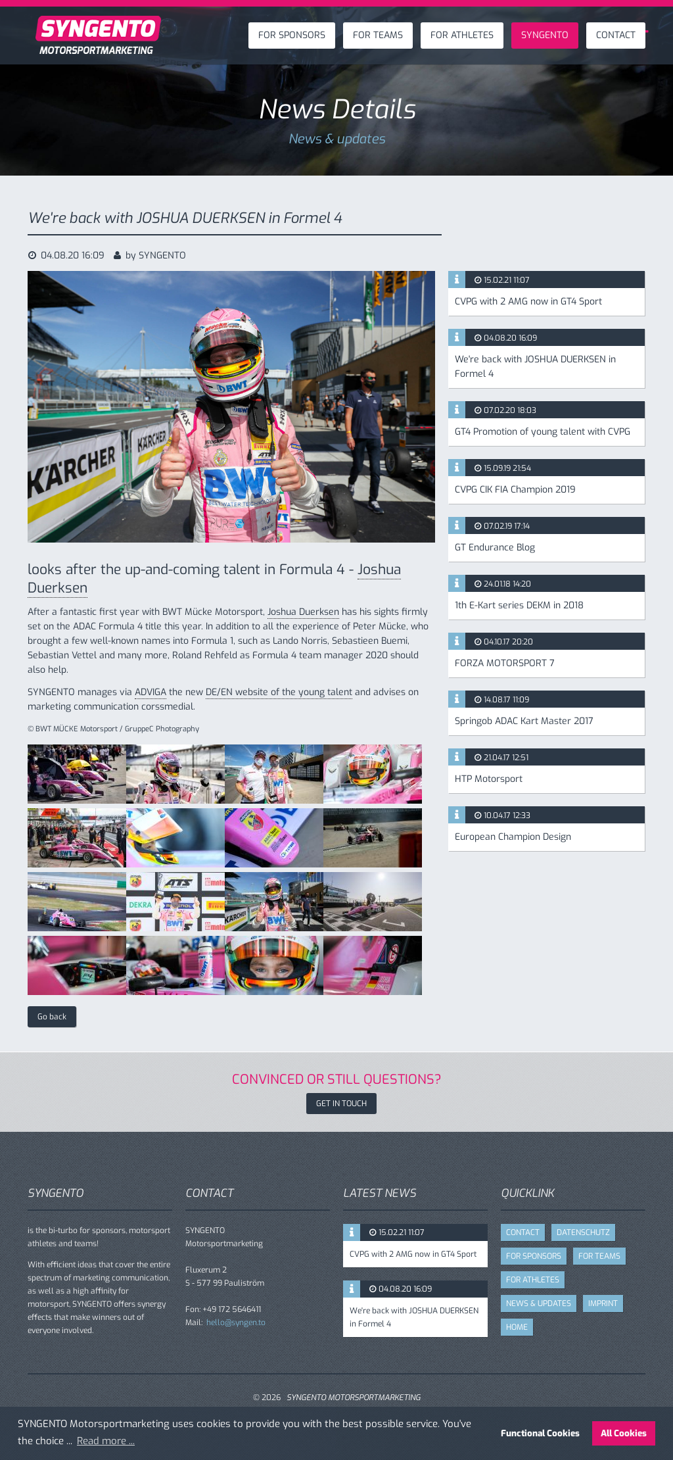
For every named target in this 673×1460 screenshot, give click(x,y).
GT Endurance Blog (495, 547)
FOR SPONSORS (291, 35)
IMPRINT (603, 1303)
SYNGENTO (545, 35)
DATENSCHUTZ (583, 1232)
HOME (517, 1327)
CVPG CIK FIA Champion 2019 (515, 489)
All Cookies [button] (624, 1433)
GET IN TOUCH (341, 1103)
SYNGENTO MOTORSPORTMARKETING (354, 1397)
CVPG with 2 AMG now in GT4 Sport (528, 301)
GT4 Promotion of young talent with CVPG (542, 432)
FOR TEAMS (378, 35)
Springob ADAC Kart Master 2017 (524, 721)
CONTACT (616, 35)
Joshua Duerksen (303, 612)
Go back (51, 1016)
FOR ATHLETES (462, 35)
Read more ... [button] (106, 1441)
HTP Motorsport (488, 779)
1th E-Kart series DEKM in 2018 (519, 605)
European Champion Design (513, 837)
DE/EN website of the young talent (279, 692)
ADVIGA (150, 692)
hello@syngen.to (236, 1322)
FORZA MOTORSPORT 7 (505, 663)
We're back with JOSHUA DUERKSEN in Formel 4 (535, 366)
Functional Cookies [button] (540, 1433)
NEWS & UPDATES (538, 1303)
